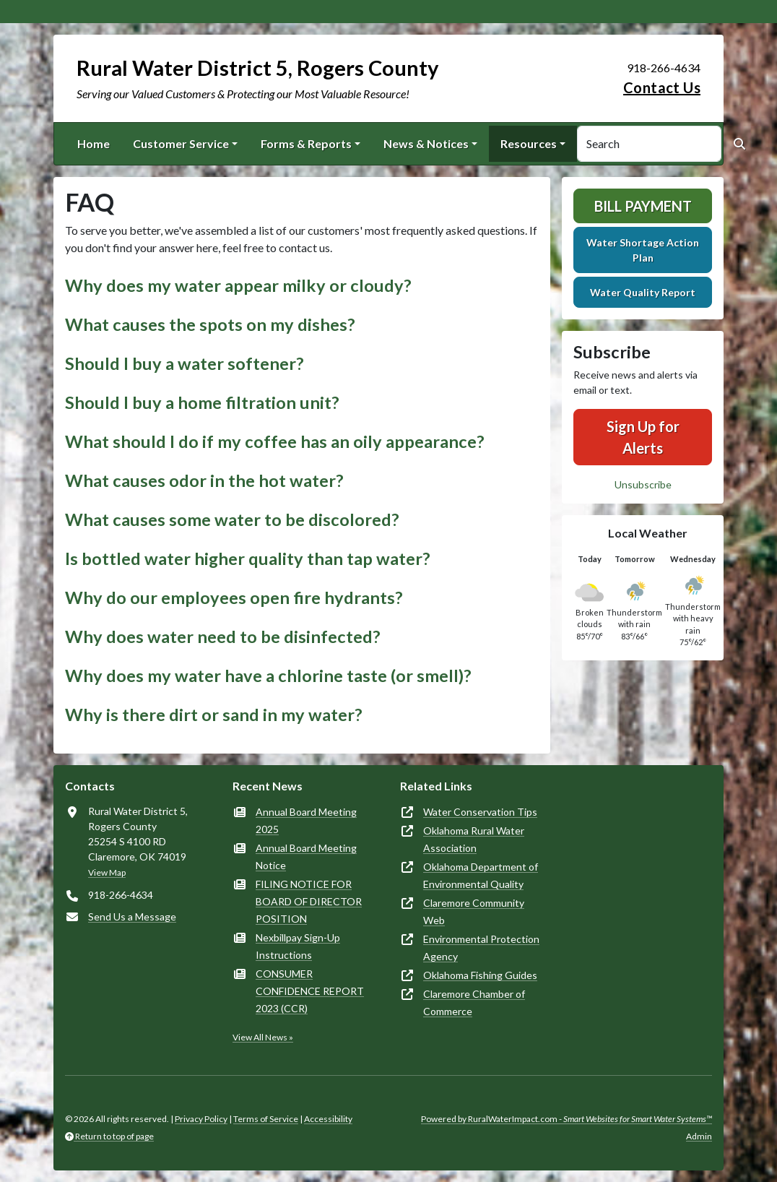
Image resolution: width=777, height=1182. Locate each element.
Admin (699, 1136)
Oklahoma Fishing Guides (480, 975)
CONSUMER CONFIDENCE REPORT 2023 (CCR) (310, 990)
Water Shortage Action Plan (642, 250)
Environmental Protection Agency (481, 947)
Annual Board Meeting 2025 (306, 820)
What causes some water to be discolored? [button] (232, 519)
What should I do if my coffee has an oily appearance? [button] (275, 441)
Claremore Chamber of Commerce (474, 1002)
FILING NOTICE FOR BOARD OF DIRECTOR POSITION (309, 901)
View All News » (263, 1037)
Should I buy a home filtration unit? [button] (202, 402)
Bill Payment (643, 206)
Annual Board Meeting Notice (306, 856)
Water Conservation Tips (480, 812)
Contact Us (661, 87)
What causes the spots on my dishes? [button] (210, 324)
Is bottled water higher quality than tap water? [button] (247, 558)
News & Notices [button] (426, 143)
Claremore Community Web (473, 911)
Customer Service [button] (181, 143)
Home (93, 143)
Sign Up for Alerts (643, 437)
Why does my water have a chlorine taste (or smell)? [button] (268, 675)
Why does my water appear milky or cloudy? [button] (238, 285)
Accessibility (328, 1118)
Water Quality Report (642, 292)
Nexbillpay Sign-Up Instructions (298, 946)
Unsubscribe (643, 484)
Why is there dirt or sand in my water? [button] (214, 714)
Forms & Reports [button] (306, 143)
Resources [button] (528, 143)
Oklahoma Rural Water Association (473, 839)
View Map (107, 872)
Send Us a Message (132, 916)
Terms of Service (265, 1118)
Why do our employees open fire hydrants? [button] (234, 597)
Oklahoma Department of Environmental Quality (480, 875)
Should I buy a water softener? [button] (184, 363)
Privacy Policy (201, 1118)
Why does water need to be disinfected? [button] (223, 636)
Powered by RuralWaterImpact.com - (566, 1118)
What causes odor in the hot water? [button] (204, 480)
